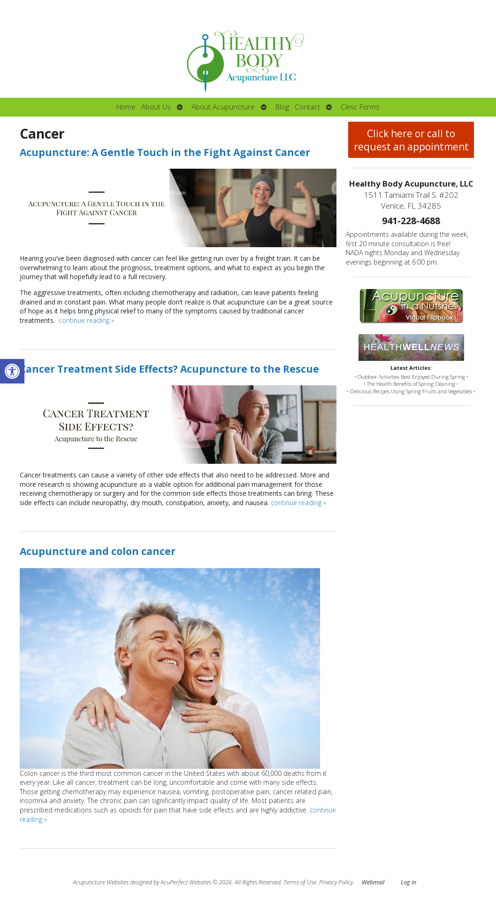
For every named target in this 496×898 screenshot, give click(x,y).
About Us (156, 107)
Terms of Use (299, 882)
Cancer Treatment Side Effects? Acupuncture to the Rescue (169, 368)
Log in (408, 882)
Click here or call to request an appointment (411, 140)
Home (126, 107)
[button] (12, 371)
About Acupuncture (223, 107)
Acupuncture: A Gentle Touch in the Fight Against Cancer (165, 152)
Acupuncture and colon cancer (98, 551)
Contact (307, 107)
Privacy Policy (336, 882)
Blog (282, 107)
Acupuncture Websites (101, 882)
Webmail (373, 882)
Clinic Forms (360, 107)
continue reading (86, 320)
